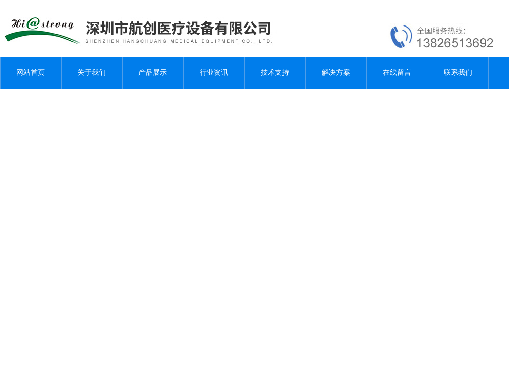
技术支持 (275, 72)
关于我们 (91, 72)
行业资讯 (214, 72)
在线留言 (397, 72)
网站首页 (30, 72)
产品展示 (152, 72)
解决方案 (336, 72)
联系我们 (458, 72)
